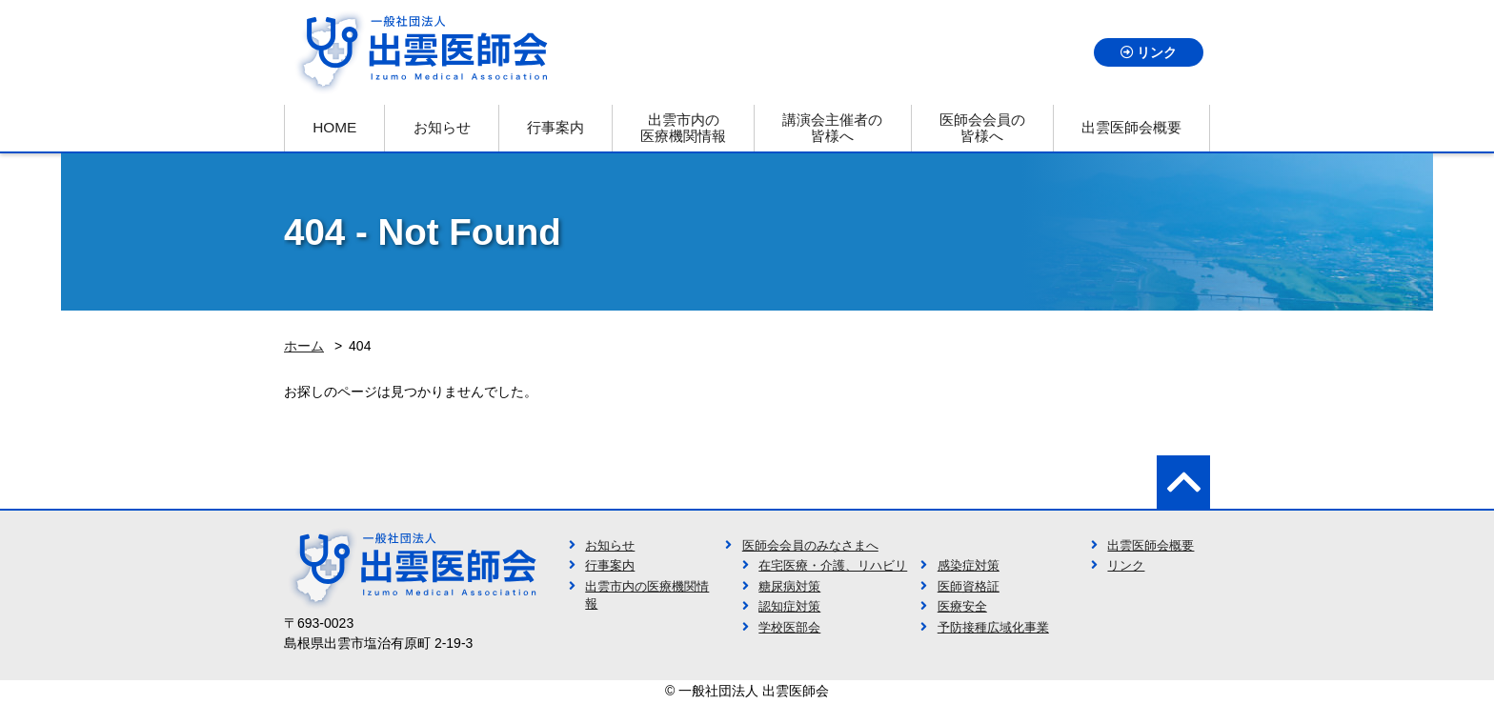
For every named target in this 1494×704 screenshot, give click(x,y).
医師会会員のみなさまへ (810, 546)
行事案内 (610, 566)
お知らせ (610, 546)
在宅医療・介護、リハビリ (832, 566)
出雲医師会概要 (1150, 546)
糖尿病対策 (789, 586)
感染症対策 (968, 566)
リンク (1157, 52)
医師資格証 (968, 586)
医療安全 (962, 606)
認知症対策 (789, 606)
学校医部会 (789, 627)
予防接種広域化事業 (993, 627)
